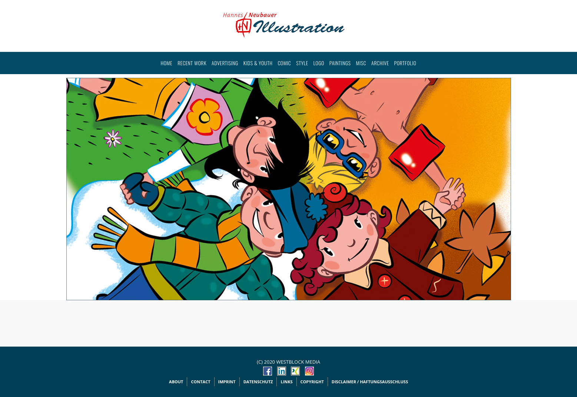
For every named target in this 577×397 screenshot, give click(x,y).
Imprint (227, 381)
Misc (361, 63)
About (176, 381)
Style (302, 63)
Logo (319, 63)
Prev (76, 184)
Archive (380, 63)
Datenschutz (258, 381)
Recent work (192, 63)
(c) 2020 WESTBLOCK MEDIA (288, 361)
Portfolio (405, 63)
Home (167, 63)
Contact (200, 381)
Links (286, 381)
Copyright (312, 381)
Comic (284, 63)
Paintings (340, 63)
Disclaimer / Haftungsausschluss (370, 381)
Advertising (225, 63)
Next (501, 184)
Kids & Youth (258, 63)
